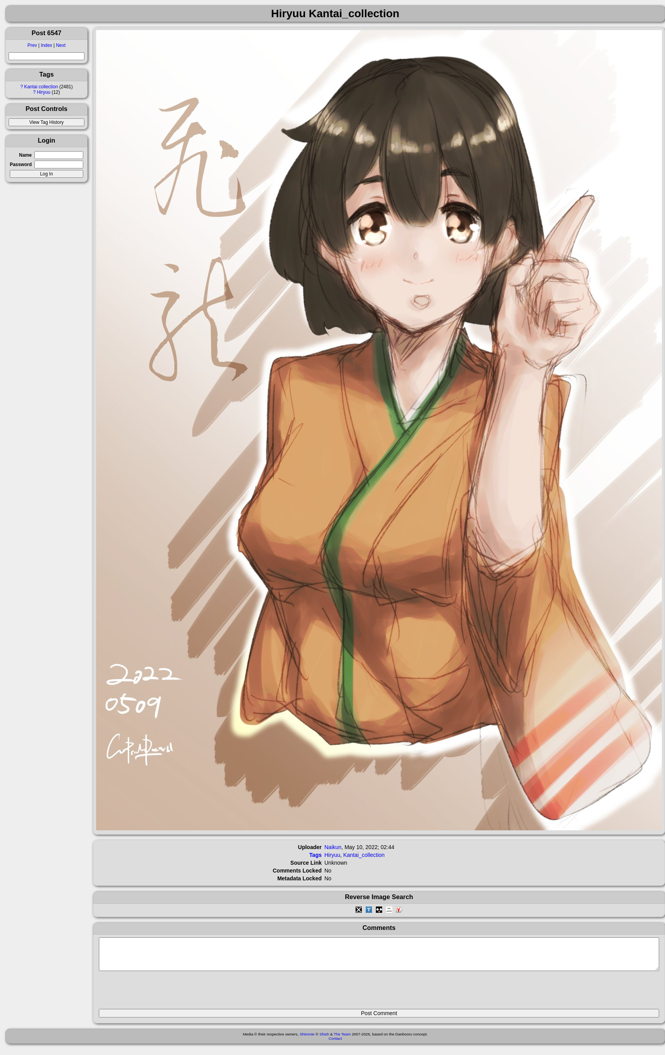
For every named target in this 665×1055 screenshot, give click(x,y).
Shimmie (307, 1040)
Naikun (332, 847)
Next (60, 45)
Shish (324, 1040)
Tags (315, 855)
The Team (342, 1040)
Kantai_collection (364, 855)
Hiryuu (43, 92)
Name (25, 155)
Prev (32, 45)
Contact (335, 1044)
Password (21, 164)
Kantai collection (41, 86)
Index (46, 45)
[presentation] (158, 993)
